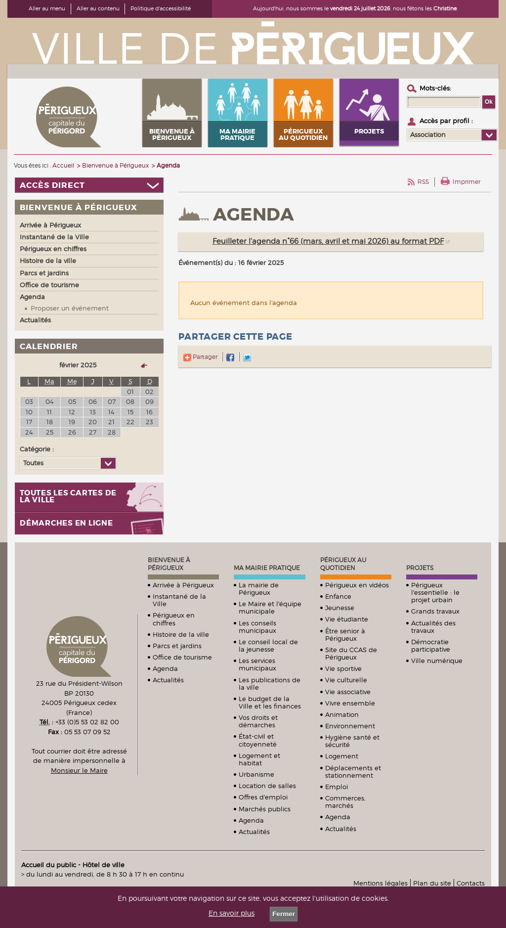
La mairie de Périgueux (259, 588)
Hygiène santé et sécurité (352, 741)
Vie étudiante (346, 619)
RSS (423, 181)
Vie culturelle (346, 680)
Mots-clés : (435, 88)
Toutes (33, 463)
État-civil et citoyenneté (258, 740)
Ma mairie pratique (267, 568)
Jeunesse (339, 608)
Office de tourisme (182, 657)
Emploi (336, 787)
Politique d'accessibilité (160, 8)
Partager (200, 356)
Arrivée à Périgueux (183, 585)
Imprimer (466, 181)
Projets (419, 568)
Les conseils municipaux (257, 626)
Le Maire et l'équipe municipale (270, 607)
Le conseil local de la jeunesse (268, 645)
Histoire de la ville (181, 634)
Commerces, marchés (345, 801)
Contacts (471, 883)
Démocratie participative (430, 645)
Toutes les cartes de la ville (68, 496)
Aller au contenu (98, 8)
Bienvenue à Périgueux (169, 564)
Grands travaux (435, 611)
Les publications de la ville (269, 683)
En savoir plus (231, 913)
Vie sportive (343, 668)
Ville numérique (437, 660)
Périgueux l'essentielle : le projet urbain (435, 592)
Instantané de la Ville (179, 600)
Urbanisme (256, 774)
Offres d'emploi (263, 797)
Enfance (338, 596)
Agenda (165, 668)
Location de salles (267, 786)
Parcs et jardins (177, 646)
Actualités (168, 680)
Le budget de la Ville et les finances (270, 702)
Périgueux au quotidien (343, 564)
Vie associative (348, 692)
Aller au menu (47, 8)
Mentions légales (380, 883)
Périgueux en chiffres (174, 618)
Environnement (350, 726)
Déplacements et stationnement (353, 771)
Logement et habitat (259, 759)
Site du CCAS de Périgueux (351, 653)
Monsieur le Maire (79, 770)
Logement (341, 756)
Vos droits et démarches (258, 721)
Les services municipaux (257, 664)
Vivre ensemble (350, 703)
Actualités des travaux (433, 626)
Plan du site (432, 883)
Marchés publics (265, 809)
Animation (342, 714)
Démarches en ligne (66, 523)
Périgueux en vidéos (357, 585)
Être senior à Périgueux (345, 634)
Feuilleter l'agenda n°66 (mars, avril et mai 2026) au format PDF (328, 241)
